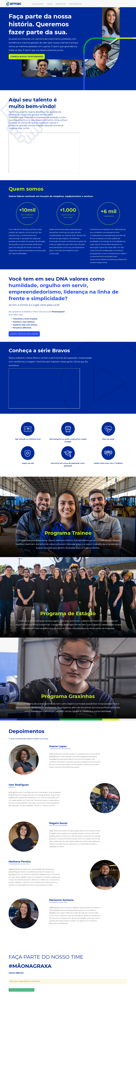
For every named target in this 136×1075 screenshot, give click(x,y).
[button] (38, 4)
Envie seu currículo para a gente (21, 990)
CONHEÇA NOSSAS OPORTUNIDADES (26, 57)
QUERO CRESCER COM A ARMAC (24, 334)
